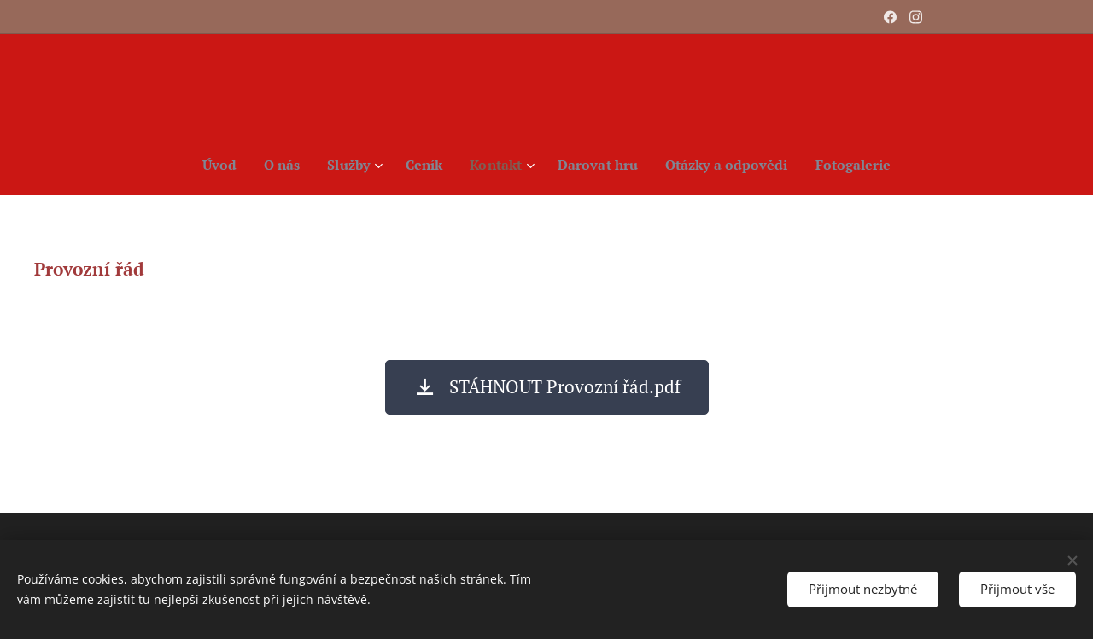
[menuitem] (207, 164)
